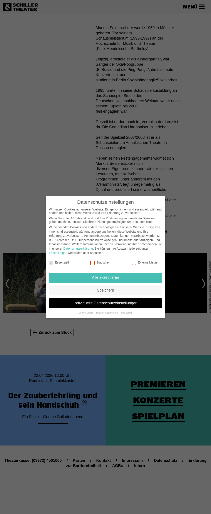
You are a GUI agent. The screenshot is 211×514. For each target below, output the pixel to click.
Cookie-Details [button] (86, 312)
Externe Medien (145, 262)
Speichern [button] (105, 290)
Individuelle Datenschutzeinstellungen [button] (105, 303)
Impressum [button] (126, 312)
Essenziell (59, 262)
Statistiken (100, 262)
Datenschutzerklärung (78, 248)
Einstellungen (58, 252)
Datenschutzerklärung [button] (107, 312)
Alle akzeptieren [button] (105, 277)
